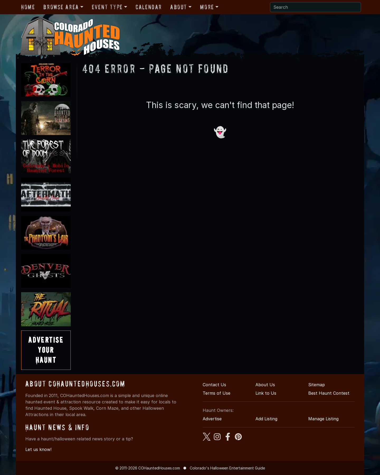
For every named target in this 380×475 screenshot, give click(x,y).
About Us (265, 384)
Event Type (107, 7)
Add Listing (266, 418)
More (207, 7)
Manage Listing (323, 418)
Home (28, 7)
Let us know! (38, 449)
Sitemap (316, 384)
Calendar (149, 7)
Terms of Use (216, 393)
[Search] (315, 7)
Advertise (212, 418)
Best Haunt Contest (328, 393)
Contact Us (214, 384)
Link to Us (265, 393)
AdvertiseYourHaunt (46, 350)
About (178, 7)
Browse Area (61, 7)
